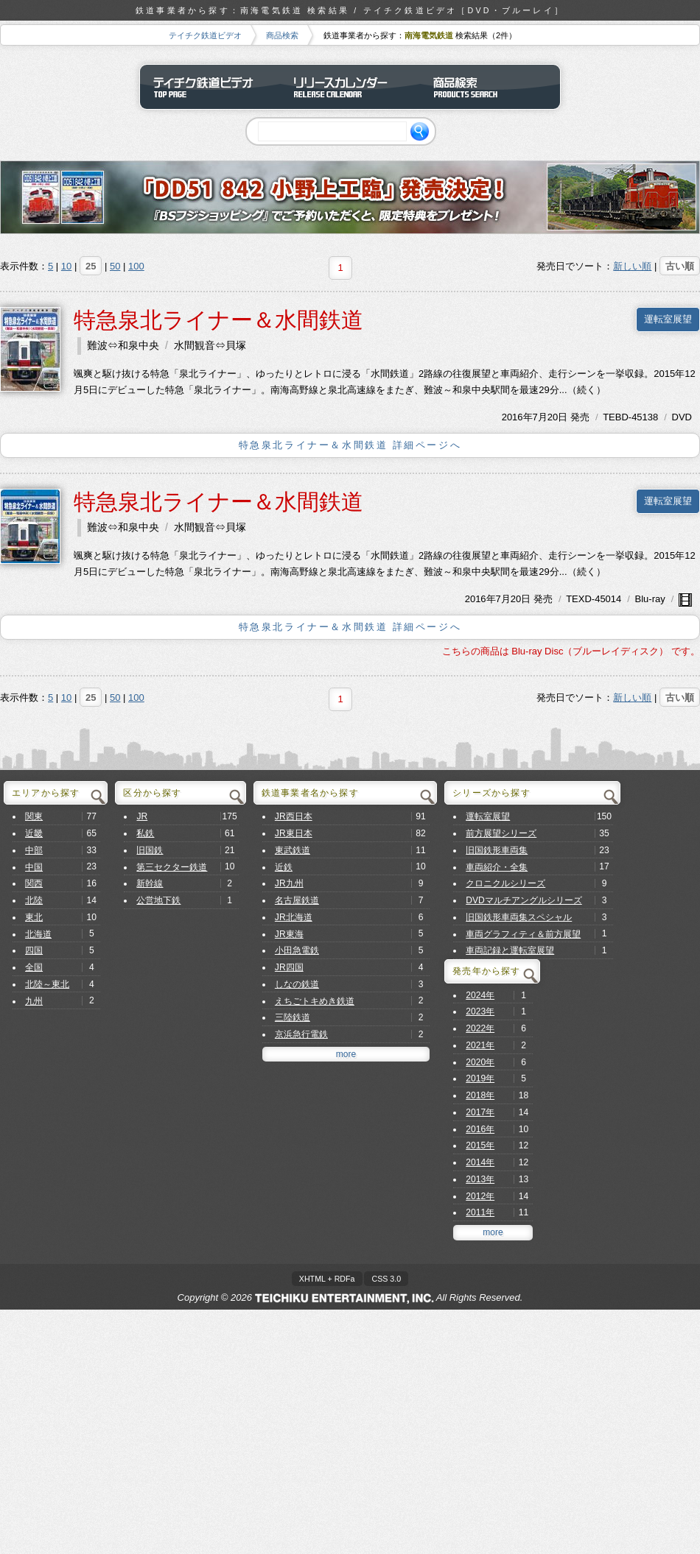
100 (136, 266)
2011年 (480, 1212)
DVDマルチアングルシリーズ (524, 900)
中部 (34, 850)
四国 (34, 950)
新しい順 (632, 266)
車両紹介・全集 (497, 867)
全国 (34, 967)
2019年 (480, 1078)
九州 (34, 1001)
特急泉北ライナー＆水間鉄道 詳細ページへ (350, 445)
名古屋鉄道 (297, 900)
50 (115, 266)
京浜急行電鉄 (301, 1034)
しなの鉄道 (297, 984)
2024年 (480, 995)
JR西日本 (293, 816)
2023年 (480, 1011)
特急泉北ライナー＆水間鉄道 (218, 320)
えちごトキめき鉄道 (314, 1001)
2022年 (480, 1028)
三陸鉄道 (292, 1017)
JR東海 (289, 934)
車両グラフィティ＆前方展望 (523, 934)
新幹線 (149, 883)
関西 (34, 883)
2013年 (480, 1179)
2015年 (480, 1145)
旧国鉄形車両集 (497, 850)
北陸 (34, 900)
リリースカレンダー (350, 87)
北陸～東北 (47, 984)
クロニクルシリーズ (505, 883)
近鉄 (284, 867)
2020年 (480, 1062)
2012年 (480, 1196)
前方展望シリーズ (501, 833)
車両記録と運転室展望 (510, 950)
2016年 (517, 417)
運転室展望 (668, 319)
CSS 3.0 (386, 1278)
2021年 (480, 1045)
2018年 (480, 1095)
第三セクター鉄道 (171, 867)
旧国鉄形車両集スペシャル (519, 917)
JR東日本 (293, 833)
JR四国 (289, 967)
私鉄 (145, 833)
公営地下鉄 (158, 900)
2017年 (480, 1112)
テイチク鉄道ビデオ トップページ (210, 87)
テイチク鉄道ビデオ (205, 35)
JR (141, 816)
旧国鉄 (149, 850)
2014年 (480, 1162)
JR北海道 (293, 917)
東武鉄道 (292, 850)
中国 (34, 867)
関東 (34, 816)
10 (66, 266)
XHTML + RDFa (327, 1278)
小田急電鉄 (297, 950)
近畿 (34, 833)
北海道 (38, 934)
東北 (34, 917)
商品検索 (282, 35)
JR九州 (289, 883)
